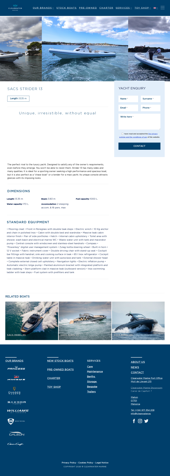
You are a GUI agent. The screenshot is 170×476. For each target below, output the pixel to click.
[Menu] (162, 8)
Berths (91, 377)
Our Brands (43, 8)
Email (123, 108)
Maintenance (95, 372)
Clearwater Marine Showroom (146, 388)
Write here (126, 117)
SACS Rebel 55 (16, 335)
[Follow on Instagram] (140, 421)
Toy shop (143, 8)
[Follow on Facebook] (134, 421)
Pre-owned (88, 8)
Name (124, 99)
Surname (148, 99)
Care (90, 367)
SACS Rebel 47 (70, 335)
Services (124, 8)
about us (138, 362)
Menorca (135, 404)
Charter (106, 8)
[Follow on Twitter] (146, 421)
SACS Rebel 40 (123, 335)
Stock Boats (66, 8)
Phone (147, 108)
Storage (92, 382)
